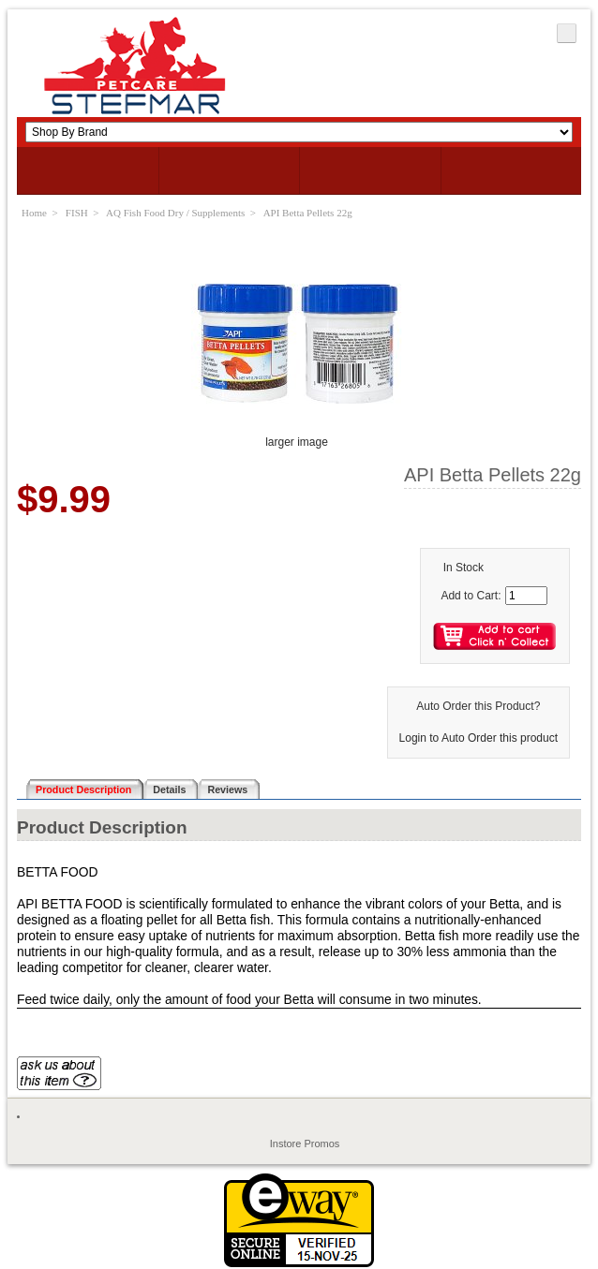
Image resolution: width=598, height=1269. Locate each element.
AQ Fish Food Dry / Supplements (175, 212)
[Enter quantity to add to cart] (526, 595)
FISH (77, 212)
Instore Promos (305, 1143)
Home (34, 212)
